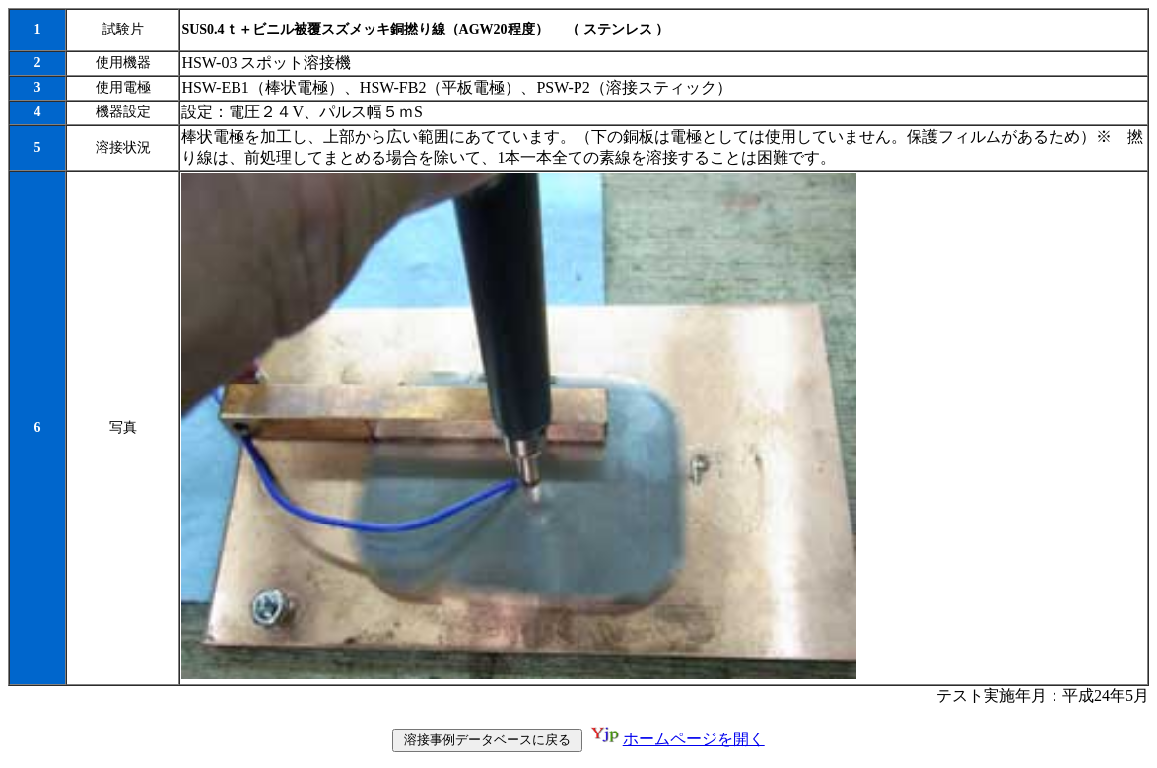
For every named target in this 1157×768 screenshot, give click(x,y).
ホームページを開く (694, 739)
